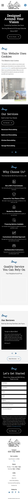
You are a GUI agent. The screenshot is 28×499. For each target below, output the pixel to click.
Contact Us (14, 485)
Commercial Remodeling (14, 483)
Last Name (4, 387)
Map (14, 461)
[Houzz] (18, 492)
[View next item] (16, 152)
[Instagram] (12, 492)
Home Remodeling (13, 480)
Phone (3, 391)
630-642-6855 (14, 451)
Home (14, 475)
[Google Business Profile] (9, 492)
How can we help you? (7, 408)
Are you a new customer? (7, 404)
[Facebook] (15, 492)
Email (3, 396)
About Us (14, 478)
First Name (4, 383)
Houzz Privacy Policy (6, 68)
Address (4, 400)
